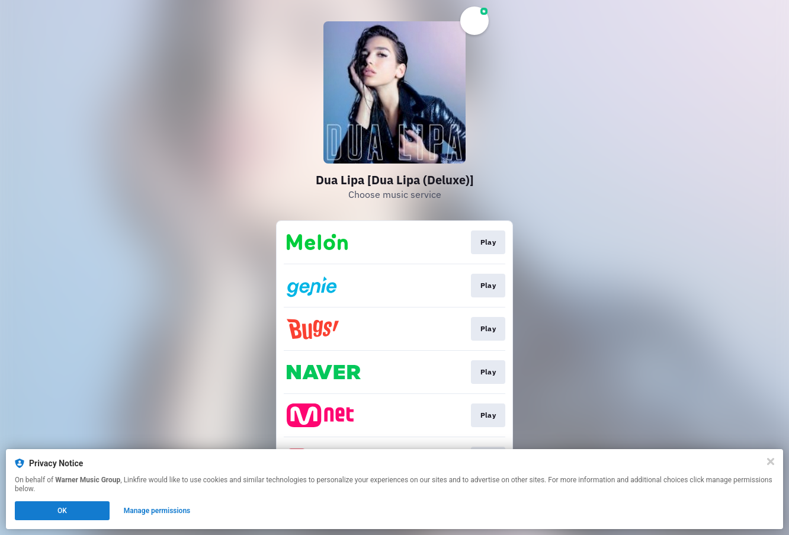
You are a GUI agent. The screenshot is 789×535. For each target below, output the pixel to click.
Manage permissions (157, 511)
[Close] (770, 461)
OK (62, 511)
